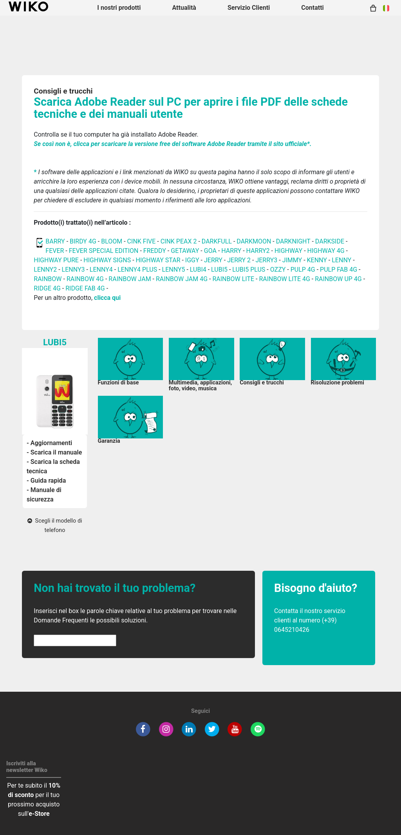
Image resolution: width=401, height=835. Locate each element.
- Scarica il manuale (54, 452)
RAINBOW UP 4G (339, 279)
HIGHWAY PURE (57, 260)
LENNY (341, 260)
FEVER (55, 250)
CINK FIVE (141, 241)
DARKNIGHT (293, 241)
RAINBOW (47, 279)
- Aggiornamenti (49, 443)
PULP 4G (303, 269)
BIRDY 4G (83, 241)
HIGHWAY (288, 250)
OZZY (278, 269)
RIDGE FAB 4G (85, 288)
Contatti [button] (312, 7)
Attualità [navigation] (184, 7)
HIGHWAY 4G (326, 250)
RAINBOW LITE (234, 279)
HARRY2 (258, 250)
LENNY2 (45, 269)
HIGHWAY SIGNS (107, 260)
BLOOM (111, 241)
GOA (210, 250)
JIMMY (292, 260)
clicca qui (107, 297)
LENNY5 (173, 269)
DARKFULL (217, 241)
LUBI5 (219, 269)
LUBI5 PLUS (248, 269)
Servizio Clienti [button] (249, 7)
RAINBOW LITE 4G (284, 279)
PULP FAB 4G (338, 269)
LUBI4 (198, 269)
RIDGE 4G (47, 288)
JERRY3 (267, 260)
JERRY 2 (239, 260)
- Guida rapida (46, 480)
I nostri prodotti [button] (119, 7)
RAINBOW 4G (85, 279)
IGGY (192, 260)
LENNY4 (101, 269)
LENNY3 (73, 269)
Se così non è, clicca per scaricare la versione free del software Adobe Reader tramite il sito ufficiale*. (172, 144)
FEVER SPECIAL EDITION (104, 250)
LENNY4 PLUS (137, 269)
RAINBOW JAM (130, 279)
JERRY (213, 260)
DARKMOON (254, 241)
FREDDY (154, 250)
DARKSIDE (329, 241)
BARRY (55, 241)
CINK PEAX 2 (179, 241)
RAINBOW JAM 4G (182, 279)
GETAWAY (185, 250)
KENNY (317, 260)
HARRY (232, 250)
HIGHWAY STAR (159, 260)
